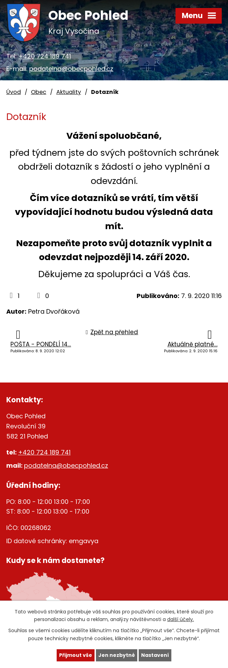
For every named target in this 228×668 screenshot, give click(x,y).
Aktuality (68, 92)
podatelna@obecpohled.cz (71, 68)
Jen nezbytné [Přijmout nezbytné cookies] (116, 655)
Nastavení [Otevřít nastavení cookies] (155, 655)
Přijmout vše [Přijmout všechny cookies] (75, 655)
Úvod (13, 92)
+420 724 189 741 (44, 56)
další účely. (180, 619)
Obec (38, 92)
